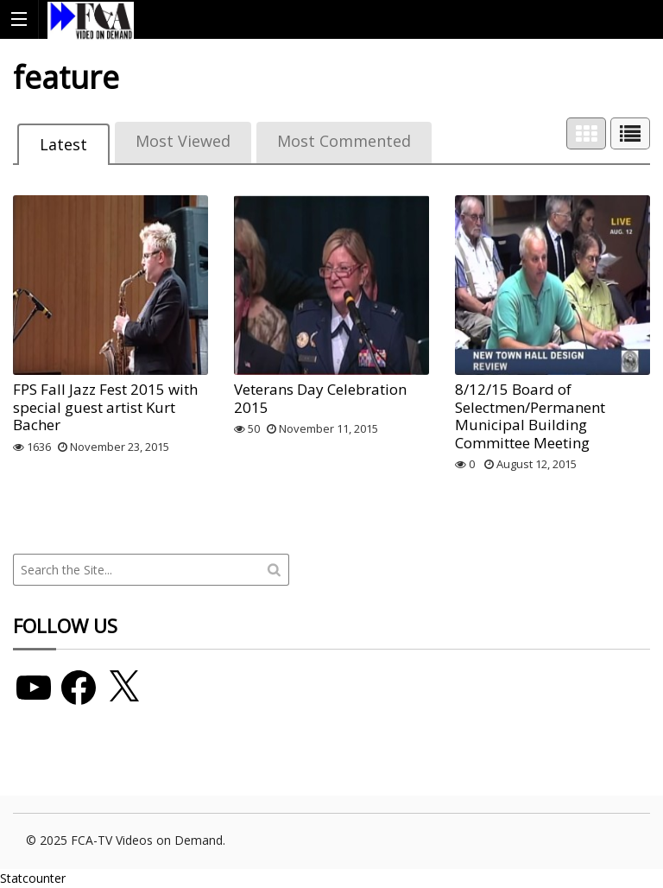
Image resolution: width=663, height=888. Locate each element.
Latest (63, 144)
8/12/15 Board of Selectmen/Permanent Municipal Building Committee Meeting (530, 415)
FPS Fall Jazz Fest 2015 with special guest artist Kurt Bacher (105, 406)
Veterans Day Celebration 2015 (320, 397)
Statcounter (33, 878)
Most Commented (344, 140)
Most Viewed (183, 140)
